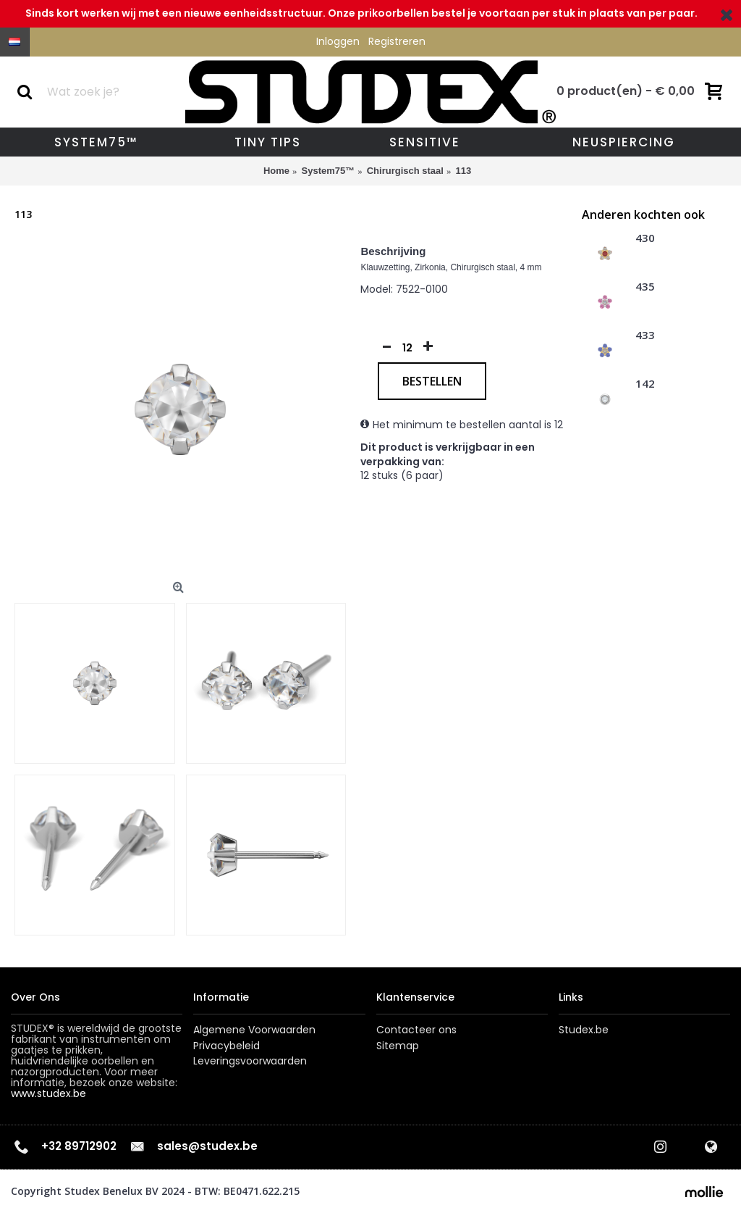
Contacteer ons (416, 1030)
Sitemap (397, 1046)
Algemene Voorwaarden (254, 1030)
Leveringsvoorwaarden (250, 1061)
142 (645, 384)
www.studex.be (48, 1093)
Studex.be (584, 1030)
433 (645, 335)
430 (645, 238)
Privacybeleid (226, 1046)
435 (645, 286)
